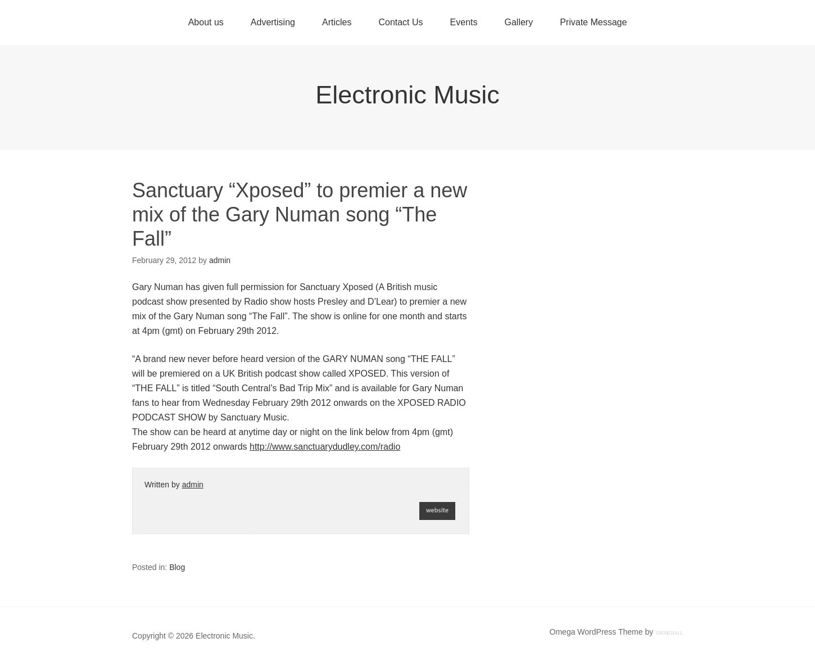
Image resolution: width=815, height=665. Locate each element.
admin (192, 484)
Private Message (593, 22)
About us (206, 22)
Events (464, 22)
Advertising (273, 22)
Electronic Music (407, 94)
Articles (336, 22)
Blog (177, 567)
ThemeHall (669, 633)
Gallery (518, 22)
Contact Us (400, 22)
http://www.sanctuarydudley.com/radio (325, 446)
